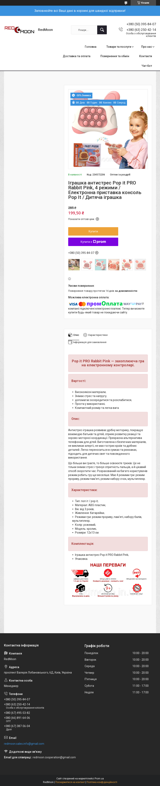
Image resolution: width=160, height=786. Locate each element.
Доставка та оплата (76, 56)
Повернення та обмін (114, 56)
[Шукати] (102, 29)
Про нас (146, 46)
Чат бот (147, 65)
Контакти (145, 56)
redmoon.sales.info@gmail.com (24, 743)
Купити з (93, 242)
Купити (93, 231)
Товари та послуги (118, 46)
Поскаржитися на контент (70, 782)
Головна (90, 46)
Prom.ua (99, 778)
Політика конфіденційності (102, 782)
